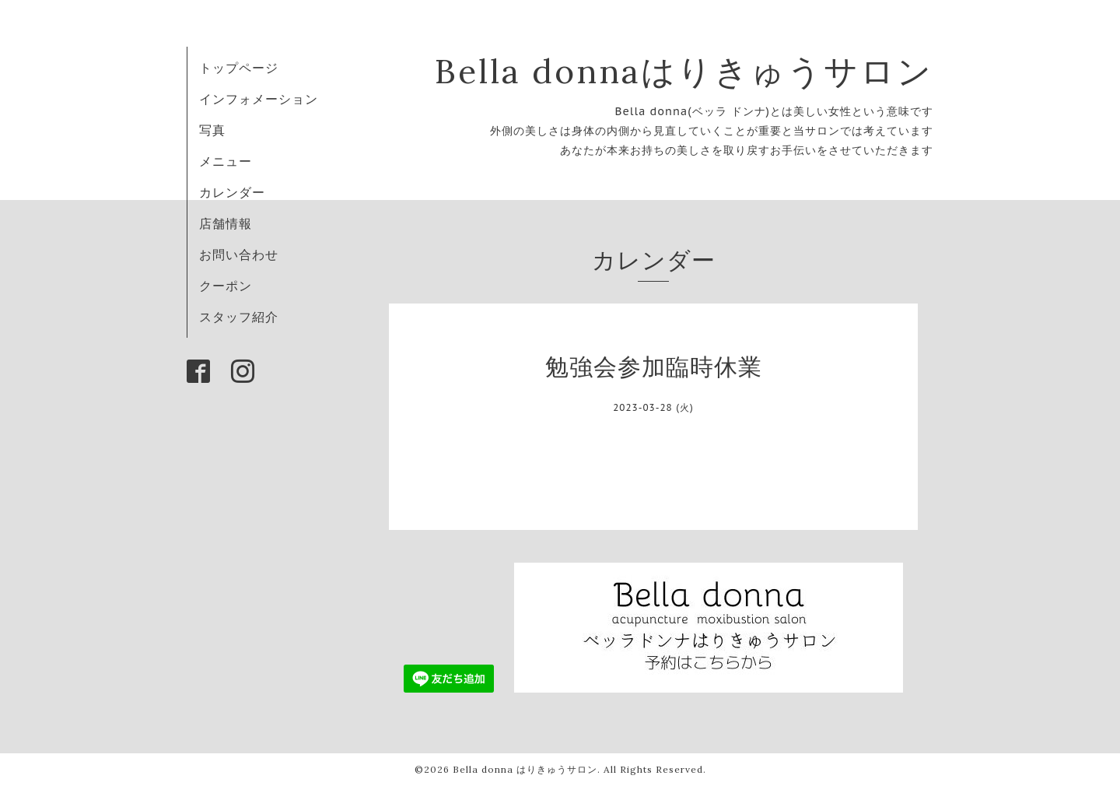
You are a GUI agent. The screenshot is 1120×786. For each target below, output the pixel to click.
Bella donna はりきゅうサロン (525, 769)
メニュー (225, 161)
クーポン (225, 285)
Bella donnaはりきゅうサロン (684, 71)
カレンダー (232, 192)
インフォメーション (258, 99)
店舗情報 (225, 223)
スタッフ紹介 (238, 317)
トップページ (238, 67)
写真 (212, 130)
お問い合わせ (238, 254)
